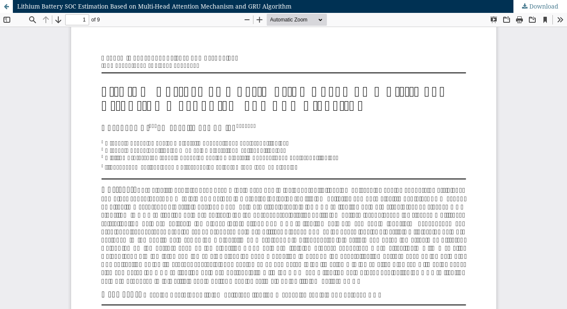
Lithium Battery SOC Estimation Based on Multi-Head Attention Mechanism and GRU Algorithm (154, 6)
